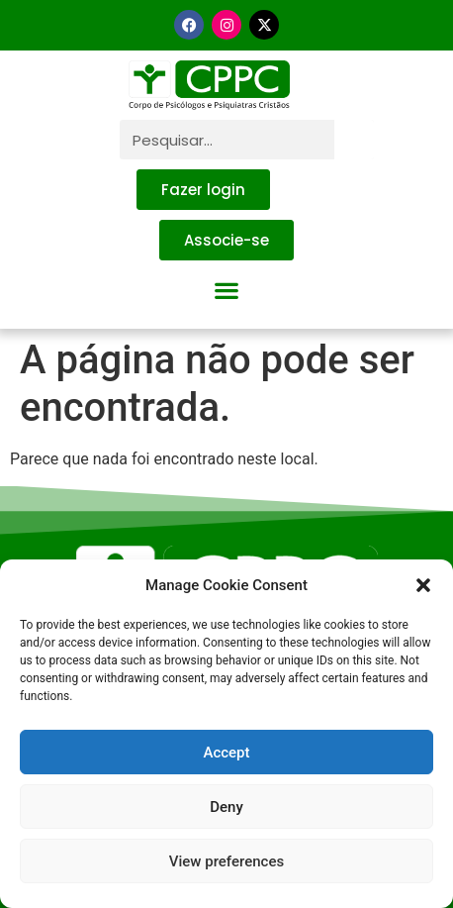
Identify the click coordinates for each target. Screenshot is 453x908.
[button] (423, 585)
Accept (226, 752)
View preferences (226, 861)
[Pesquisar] (354, 139)
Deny (226, 807)
